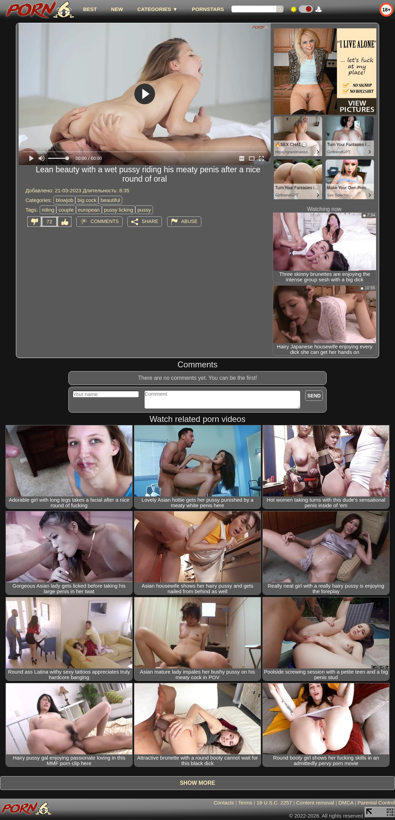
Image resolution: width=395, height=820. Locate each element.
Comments (104, 221)
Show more (197, 783)
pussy (144, 210)
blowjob (64, 200)
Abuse (189, 221)
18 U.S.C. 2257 (274, 802)
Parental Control (376, 802)
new (117, 9)
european (89, 210)
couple (66, 210)
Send (314, 395)
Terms (245, 802)
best (90, 9)
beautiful (110, 200)
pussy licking (118, 210)
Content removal (315, 802)
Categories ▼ (157, 9)
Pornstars (208, 9)
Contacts (224, 802)
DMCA (345, 802)
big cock (86, 200)
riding (48, 210)
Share (150, 221)
